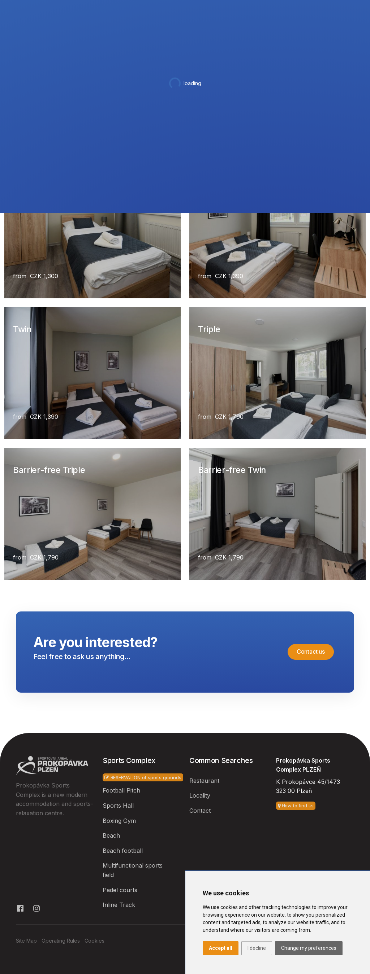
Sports (142, 35)
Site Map (26, 941)
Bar (238, 35)
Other (298, 35)
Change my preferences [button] (308, 948)
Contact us (311, 651)
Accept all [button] (220, 948)
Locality (199, 795)
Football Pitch (121, 790)
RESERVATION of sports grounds (142, 777)
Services (265, 35)
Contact (329, 35)
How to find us (296, 805)
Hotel (173, 35)
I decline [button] (257, 948)
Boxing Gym (119, 820)
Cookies (94, 941)
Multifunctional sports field (133, 870)
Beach (111, 835)
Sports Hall (118, 805)
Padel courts (120, 890)
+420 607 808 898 (39, 8)
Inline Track (119, 904)
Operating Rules (61, 941)
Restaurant (209, 35)
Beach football (123, 850)
